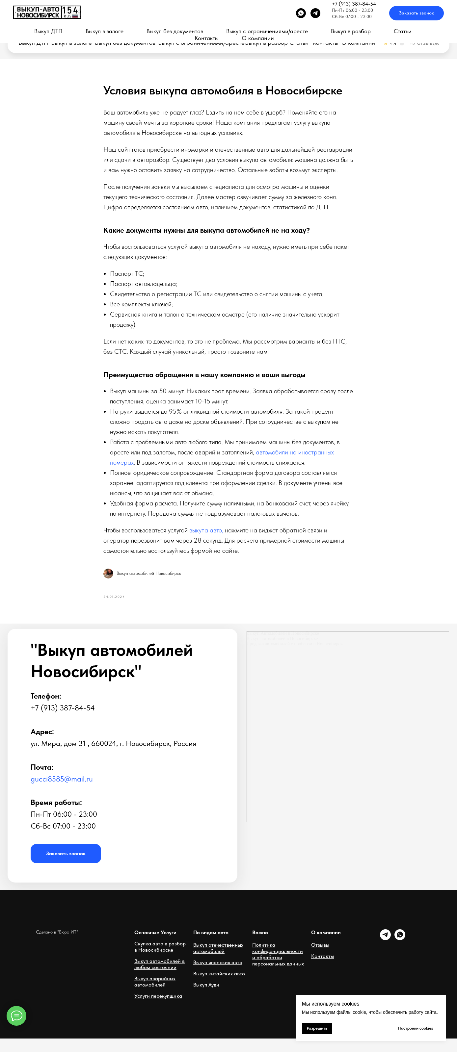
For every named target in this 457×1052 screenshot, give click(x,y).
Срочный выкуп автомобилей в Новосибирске (60, 28)
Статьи (299, 42)
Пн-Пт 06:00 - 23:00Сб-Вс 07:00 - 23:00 (176, 20)
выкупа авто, (206, 537)
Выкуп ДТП (33, 42)
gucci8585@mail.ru (62, 792)
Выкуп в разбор (266, 42)
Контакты (325, 42)
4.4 (393, 43)
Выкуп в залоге (71, 42)
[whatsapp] (399, 952)
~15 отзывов (422, 42)
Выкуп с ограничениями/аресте (201, 42)
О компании (358, 42)
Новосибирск (279, 24)
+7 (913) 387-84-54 (292, 16)
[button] (376, 19)
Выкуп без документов (125, 42)
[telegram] (385, 952)
